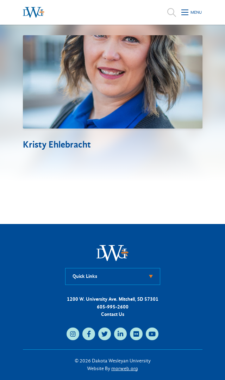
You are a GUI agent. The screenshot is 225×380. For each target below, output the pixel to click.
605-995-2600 (113, 307)
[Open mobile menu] (191, 12)
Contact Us (112, 314)
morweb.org (124, 369)
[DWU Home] (112, 253)
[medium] (73, 334)
